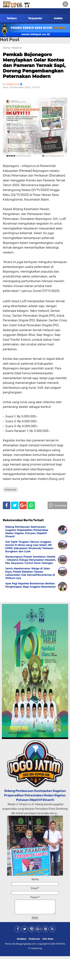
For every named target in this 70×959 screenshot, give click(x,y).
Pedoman (34, 941)
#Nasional (10, 489)
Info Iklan (47, 941)
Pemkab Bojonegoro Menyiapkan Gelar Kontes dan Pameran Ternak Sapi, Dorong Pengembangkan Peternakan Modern (34, 65)
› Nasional (15, 47)
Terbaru (12, 18)
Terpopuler (35, 18)
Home (6, 47)
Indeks (58, 18)
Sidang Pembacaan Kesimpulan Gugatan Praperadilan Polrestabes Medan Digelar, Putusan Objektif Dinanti (35, 795)
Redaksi (21, 941)
